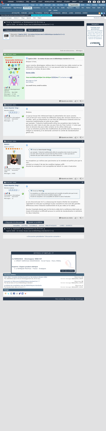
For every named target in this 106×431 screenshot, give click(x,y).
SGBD (82, 5)
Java (54, 5)
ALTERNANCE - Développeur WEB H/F (27, 259)
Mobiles (94, 5)
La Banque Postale (23, 268)
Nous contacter (59, 299)
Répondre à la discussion (14, 30)
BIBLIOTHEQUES (51, 226)
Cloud (32, 5)
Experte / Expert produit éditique (25, 266)
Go (58, 8)
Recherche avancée (99, 18)
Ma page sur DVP (31, 81)
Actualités (16, 226)
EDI (66, 5)
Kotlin (63, 8)
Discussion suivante (52, 236)
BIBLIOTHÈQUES (55, 13)
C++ (47, 8)
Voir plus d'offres (68, 271)
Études (67, 2)
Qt (103, 8)
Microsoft (47, 5)
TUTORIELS (38, 13)
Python (88, 8)
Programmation (74, 5)
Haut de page (79, 299)
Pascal (77, 8)
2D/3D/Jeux (54, 77)
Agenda (29, 18)
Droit (74, 2)
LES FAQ (31, 13)
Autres (55, 10)
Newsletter (49, 2)
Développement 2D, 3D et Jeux (33, 22)
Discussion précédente (36, 236)
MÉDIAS (64, 13)
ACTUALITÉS (16, 13)
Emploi (59, 2)
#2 (82, 105)
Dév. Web (60, 5)
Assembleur (36, 8)
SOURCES (78, 13)
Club (80, 2)
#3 (82, 141)
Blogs (33, 2)
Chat (40, 2)
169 (18, 96)
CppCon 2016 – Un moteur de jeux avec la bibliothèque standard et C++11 (41, 34)
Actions (16, 18)
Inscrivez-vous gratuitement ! (41, 15)
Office (88, 5)
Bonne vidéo (30, 73)
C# (51, 8)
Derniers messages (6, 18)
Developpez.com (69, 299)
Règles (39, 18)
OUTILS (46, 13)
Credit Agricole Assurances (28, 261)
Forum (8, 22)
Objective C (70, 8)
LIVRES (71, 13)
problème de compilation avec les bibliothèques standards (23, 285)
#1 (82, 54)
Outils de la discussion (66, 51)
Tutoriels (20, 2)
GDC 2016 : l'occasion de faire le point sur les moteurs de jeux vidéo (25, 277)
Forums (10, 2)
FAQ (27, 2)
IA (37, 5)
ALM (41, 5)
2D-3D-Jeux (27, 8)
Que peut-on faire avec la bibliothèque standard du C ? (22, 281)
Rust (93, 8)
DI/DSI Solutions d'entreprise (20, 5)
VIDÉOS (85, 13)
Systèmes (102, 5)
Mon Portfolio (29, 82)
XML (50, 10)
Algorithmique (17, 8)
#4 (82, 182)
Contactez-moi (64, 77)
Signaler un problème (35, 30)
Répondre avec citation (66, 101)
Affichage (79, 51)
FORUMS (24, 13)
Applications (17, 22)
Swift (98, 8)
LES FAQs (24, 226)
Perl (83, 8)
